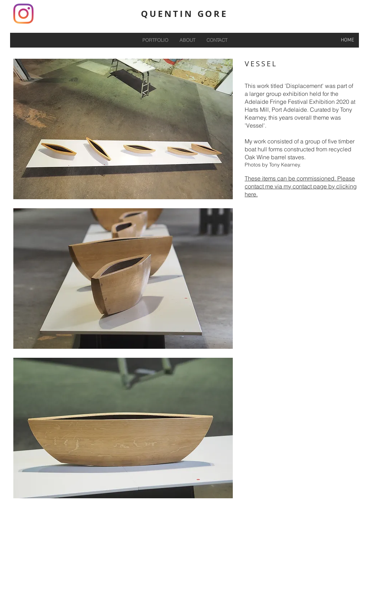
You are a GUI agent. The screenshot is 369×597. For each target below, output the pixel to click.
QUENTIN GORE (184, 14)
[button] (123, 129)
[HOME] (347, 40)
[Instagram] (23, 14)
